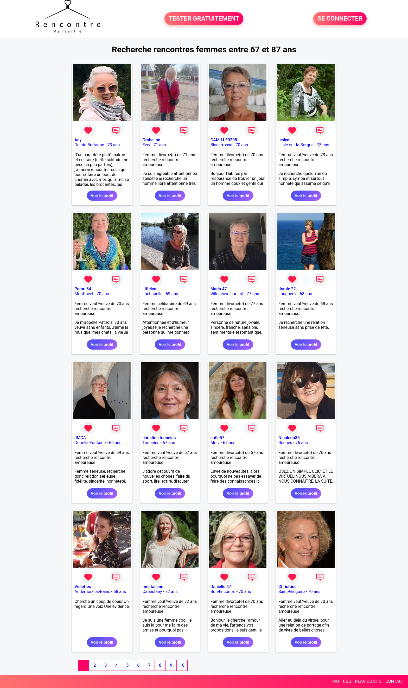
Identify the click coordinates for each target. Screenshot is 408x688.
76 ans (301, 442)
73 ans (113, 144)
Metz (215, 442)
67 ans (169, 442)
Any (77, 139)
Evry (146, 144)
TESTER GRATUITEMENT (204, 18)
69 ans (172, 293)
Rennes (285, 442)
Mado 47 (219, 288)
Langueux (287, 293)
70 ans (241, 144)
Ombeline (151, 139)
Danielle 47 (221, 586)
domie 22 (287, 288)
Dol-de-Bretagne (89, 144)
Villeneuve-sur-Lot (227, 293)
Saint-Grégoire (291, 591)
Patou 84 (82, 288)
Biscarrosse (221, 144)
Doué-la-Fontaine (90, 442)
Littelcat (150, 288)
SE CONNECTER (339, 18)
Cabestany (152, 591)
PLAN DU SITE (368, 681)
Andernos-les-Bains (92, 591)
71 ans (160, 144)
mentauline (153, 586)
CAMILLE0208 (224, 139)
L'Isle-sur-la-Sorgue (296, 144)
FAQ (335, 681)
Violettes (82, 586)
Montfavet (83, 293)
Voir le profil (102, 195)
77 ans (253, 293)
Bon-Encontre (223, 591)
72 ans (171, 591)
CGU (347, 681)
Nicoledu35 (289, 437)
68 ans (306, 293)
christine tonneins (159, 437)
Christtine (287, 586)
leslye (283, 139)
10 (182, 665)
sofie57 (217, 437)
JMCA (80, 437)
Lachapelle (153, 293)
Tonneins (151, 442)
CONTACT (394, 681)
